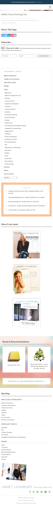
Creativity (8, 105)
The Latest (4, 446)
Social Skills (8, 157)
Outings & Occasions (11, 138)
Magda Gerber (9, 130)
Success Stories (9, 172)
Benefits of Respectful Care (13, 94)
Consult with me (6, 453)
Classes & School (9, 100)
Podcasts (7, 166)
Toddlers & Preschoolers (8, 22)
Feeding (7, 119)
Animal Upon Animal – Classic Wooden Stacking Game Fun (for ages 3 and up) (39, 365)
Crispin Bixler (25, 502)
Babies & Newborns (10, 74)
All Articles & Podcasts (8, 418)
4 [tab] (29, 375)
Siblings (7, 152)
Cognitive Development (12, 102)
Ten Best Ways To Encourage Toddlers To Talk (21, 208)
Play (6, 143)
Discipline (7, 111)
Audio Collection (6, 448)
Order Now (38, 1)
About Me (4, 456)
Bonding (7, 97)
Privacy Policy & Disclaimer (26, 499)
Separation (8, 149)
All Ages (6, 85)
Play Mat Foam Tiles (14, 364)
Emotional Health (10, 116)
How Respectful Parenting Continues (15, 124)
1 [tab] (21, 375)
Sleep (6, 154)
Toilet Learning (9, 163)
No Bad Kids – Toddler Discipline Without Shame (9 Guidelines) (26, 204)
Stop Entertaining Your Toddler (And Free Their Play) (23, 200)
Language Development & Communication (13, 436)
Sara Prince (33, 502)
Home (3, 444)
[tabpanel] (13, 358)
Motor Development (11, 135)
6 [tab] (34, 375)
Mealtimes (8, 132)
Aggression (8, 91)
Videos (6, 169)
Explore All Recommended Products (26, 380)
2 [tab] (24, 375)
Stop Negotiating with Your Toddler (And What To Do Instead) (26, 196)
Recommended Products (8, 451)
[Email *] (26, 54)
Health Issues (8, 121)
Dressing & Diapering (11, 113)
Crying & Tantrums (10, 108)
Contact (3, 458)
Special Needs (9, 160)
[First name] (9, 54)
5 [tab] (31, 375)
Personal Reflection (10, 141)
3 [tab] (26, 375)
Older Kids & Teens (10, 81)
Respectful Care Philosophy (13, 146)
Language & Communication (13, 127)
